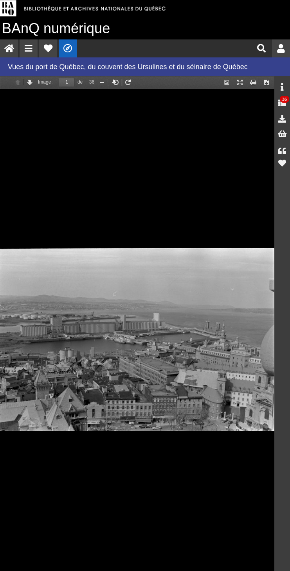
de (80, 82)
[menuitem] (9, 48)
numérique (56, 28)
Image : (46, 82)
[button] (29, 48)
